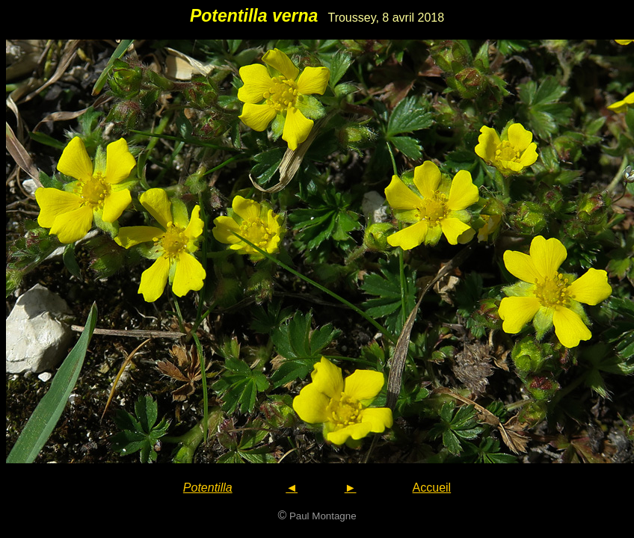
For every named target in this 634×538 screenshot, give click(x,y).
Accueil (432, 487)
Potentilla (208, 487)
